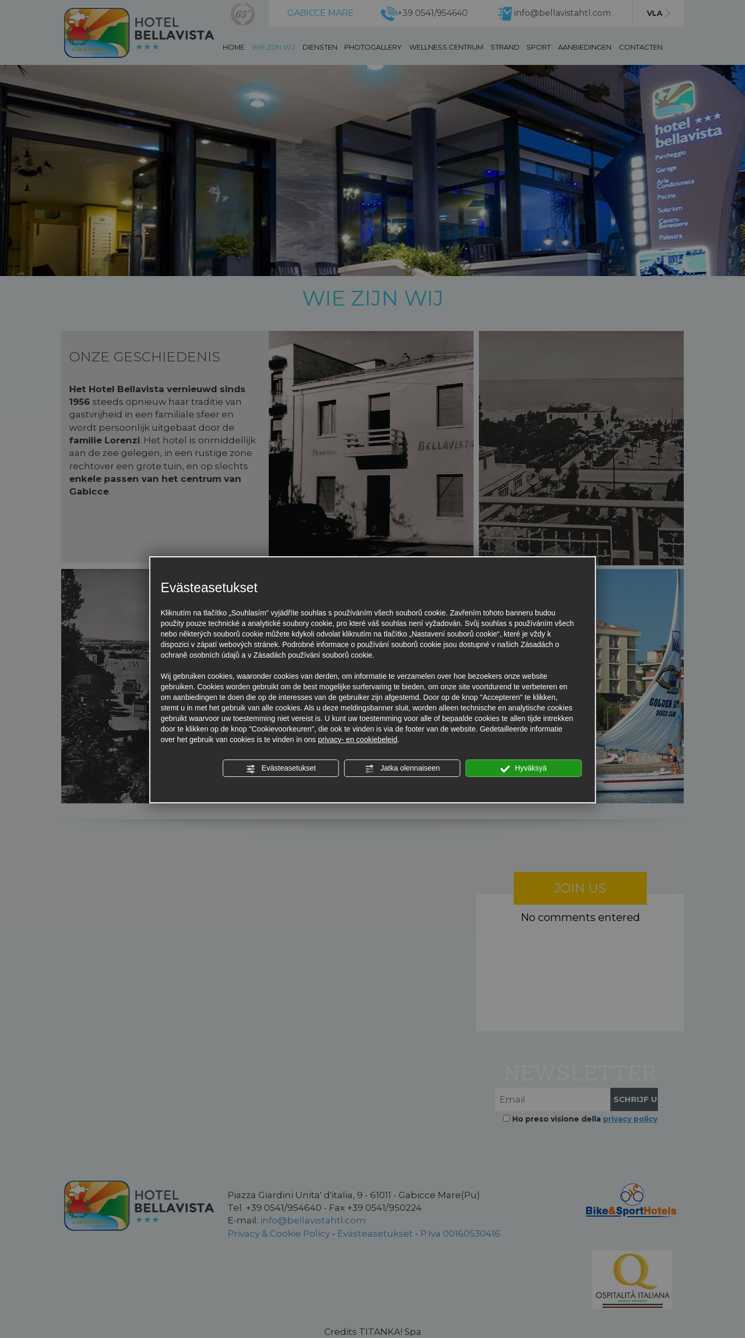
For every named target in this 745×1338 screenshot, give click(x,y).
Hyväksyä (524, 768)
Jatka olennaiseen (402, 768)
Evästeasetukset (281, 768)
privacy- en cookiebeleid (357, 739)
